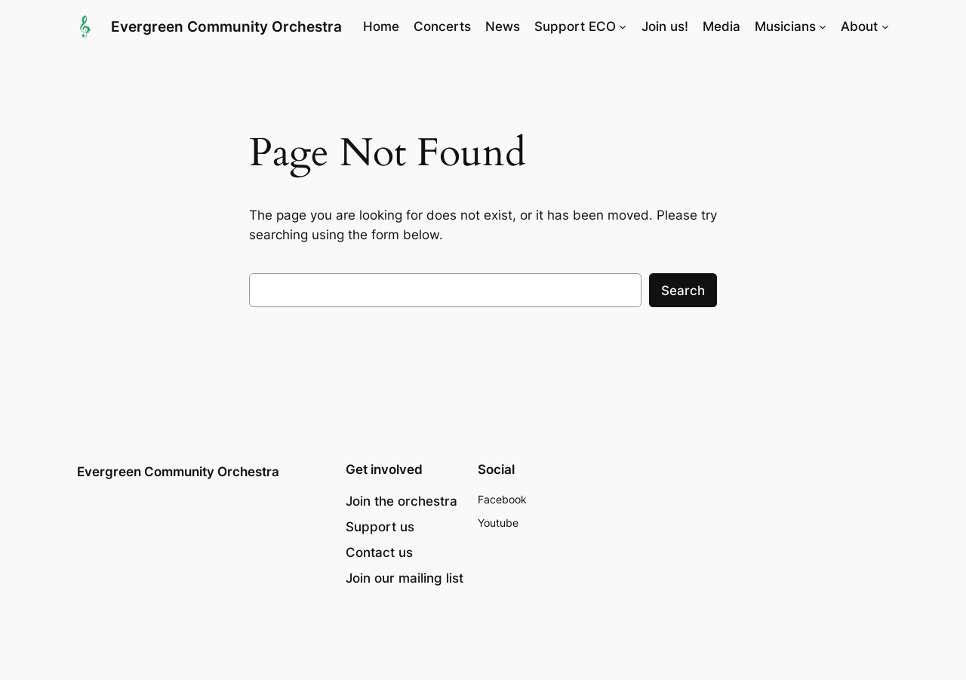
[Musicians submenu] (822, 26)
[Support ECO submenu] (622, 26)
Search (683, 290)
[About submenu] (885, 26)
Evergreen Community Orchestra (226, 26)
